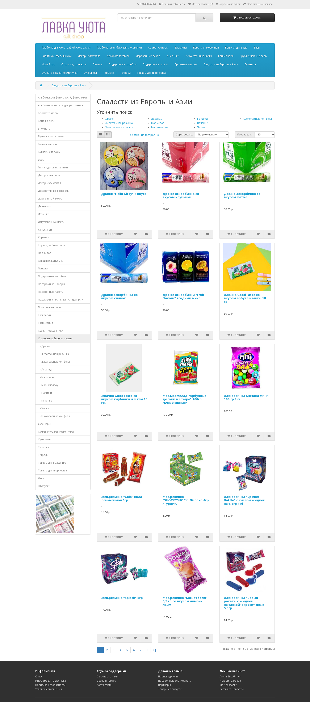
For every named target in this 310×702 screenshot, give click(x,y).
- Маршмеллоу (48, 385)
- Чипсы (43, 408)
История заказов (230, 680)
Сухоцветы (90, 73)
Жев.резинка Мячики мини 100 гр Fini (246, 397)
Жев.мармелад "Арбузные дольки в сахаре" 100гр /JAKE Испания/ (184, 399)
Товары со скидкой (170, 689)
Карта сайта (104, 685)
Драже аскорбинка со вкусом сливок (119, 296)
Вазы (257, 47)
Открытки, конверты (74, 64)
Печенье (202, 123)
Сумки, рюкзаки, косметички (60, 73)
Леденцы (156, 119)
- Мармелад (46, 377)
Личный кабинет (230, 676)
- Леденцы (45, 369)
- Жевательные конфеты (54, 361)
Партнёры (164, 685)
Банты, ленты (46, 121)
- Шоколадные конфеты (54, 416)
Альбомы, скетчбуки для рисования (119, 47)
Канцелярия (226, 56)
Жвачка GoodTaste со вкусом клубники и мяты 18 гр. (124, 399)
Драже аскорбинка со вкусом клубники (181, 195)
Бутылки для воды (236, 47)
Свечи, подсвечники (50, 330)
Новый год (48, 64)
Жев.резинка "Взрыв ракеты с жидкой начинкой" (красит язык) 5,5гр (244, 603)
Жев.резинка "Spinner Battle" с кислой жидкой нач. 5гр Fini (244, 500)
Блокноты (181, 47)
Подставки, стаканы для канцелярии (60, 299)
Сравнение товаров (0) (144, 135)
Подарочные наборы (51, 284)
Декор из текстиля (118, 56)
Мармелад (157, 123)
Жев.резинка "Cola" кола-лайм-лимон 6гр (122, 498)
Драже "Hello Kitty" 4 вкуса (123, 194)
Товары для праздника (52, 463)
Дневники (173, 56)
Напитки (202, 119)
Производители (168, 676)
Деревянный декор (148, 56)
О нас (38, 676)
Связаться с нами (107, 676)
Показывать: (244, 134)
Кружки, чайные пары (253, 56)
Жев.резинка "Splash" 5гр (122, 598)
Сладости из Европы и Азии (221, 64)
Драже (109, 119)
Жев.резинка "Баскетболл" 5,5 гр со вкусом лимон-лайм (185, 601)
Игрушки (43, 214)
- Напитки (45, 393)
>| (154, 650)
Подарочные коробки (123, 64)
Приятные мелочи (186, 64)
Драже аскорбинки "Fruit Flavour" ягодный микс (184, 296)
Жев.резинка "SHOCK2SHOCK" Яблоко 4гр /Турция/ (186, 500)
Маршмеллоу (159, 127)
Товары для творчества (151, 73)
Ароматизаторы (158, 47)
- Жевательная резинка (53, 354)
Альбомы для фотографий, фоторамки (66, 47)
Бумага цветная (47, 144)
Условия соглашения (48, 689)
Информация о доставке (50, 680)
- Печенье (45, 400)
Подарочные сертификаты (174, 680)
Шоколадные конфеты (257, 119)
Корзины (43, 237)
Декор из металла (89, 56)
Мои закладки (228, 685)
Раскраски (44, 315)
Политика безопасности (50, 685)
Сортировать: (184, 134)
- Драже (44, 346)
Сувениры (250, 64)
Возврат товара (106, 680)
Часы (41, 478)
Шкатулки (44, 486)
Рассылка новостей (232, 689)
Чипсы (201, 127)
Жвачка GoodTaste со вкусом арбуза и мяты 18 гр (245, 298)
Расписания (45, 323)
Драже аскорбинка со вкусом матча (242, 195)
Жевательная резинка (119, 123)
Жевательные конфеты (119, 127)
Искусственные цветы (198, 56)
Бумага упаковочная (206, 47)
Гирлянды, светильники (57, 56)
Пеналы (97, 64)
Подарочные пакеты (155, 64)
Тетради (125, 73)
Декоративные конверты (53, 191)
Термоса (108, 73)
